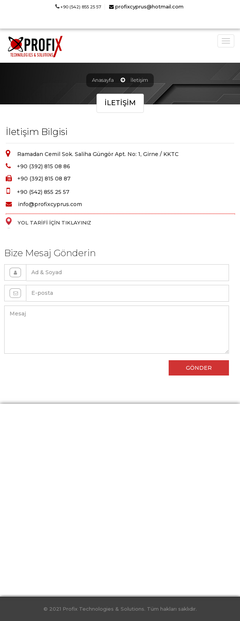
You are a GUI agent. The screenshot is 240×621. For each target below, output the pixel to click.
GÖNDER (194, 367)
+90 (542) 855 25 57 (78, 7)
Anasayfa (103, 80)
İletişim (139, 80)
